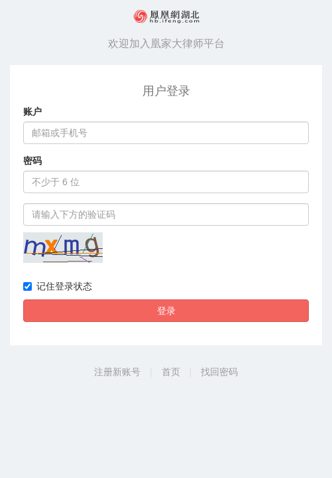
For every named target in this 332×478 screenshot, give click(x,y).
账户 (32, 111)
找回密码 (219, 371)
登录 (166, 310)
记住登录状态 (57, 286)
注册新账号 (117, 371)
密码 (32, 160)
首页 (171, 371)
